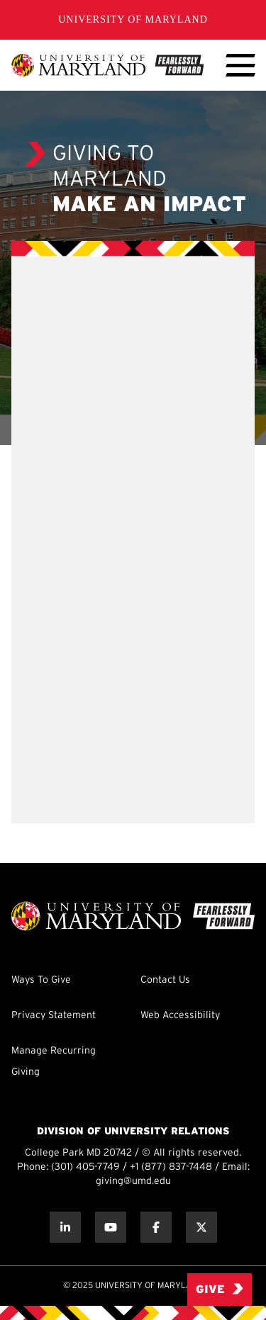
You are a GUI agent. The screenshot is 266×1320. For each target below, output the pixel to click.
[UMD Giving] (107, 65)
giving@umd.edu (133, 1181)
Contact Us (165, 980)
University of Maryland (133, 19)
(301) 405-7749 (85, 1167)
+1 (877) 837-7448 (171, 1167)
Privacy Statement (53, 1015)
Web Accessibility (180, 1015)
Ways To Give (41, 980)
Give (219, 1289)
